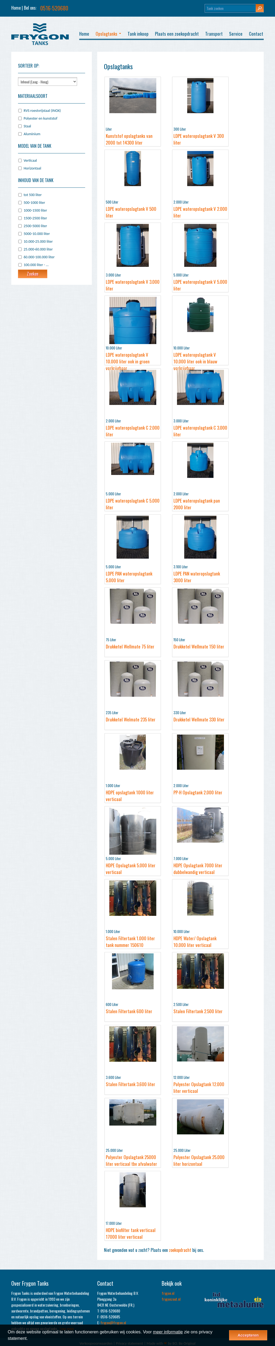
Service (236, 33)
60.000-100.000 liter (39, 257)
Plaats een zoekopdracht (177, 33)
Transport (214, 33)
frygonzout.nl (171, 1299)
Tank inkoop (138, 33)
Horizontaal (32, 168)
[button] (30, 1339)
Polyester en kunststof (40, 118)
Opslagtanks (108, 33)
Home (16, 8)
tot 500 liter (33, 195)
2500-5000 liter (35, 226)
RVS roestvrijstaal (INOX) (42, 110)
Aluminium (32, 134)
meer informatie (168, 1332)
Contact (256, 33)
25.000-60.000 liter (38, 249)
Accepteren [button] (248, 1335)
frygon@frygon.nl (113, 1322)
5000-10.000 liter (37, 233)
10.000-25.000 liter (38, 241)
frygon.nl (168, 1293)
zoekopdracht (180, 1250)
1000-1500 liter (35, 210)
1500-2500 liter (35, 218)
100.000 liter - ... (36, 265)
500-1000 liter (34, 202)
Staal (27, 126)
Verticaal (30, 160)
